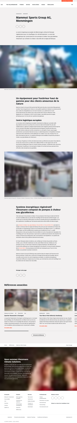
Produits (22, 4)
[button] (69, 345)
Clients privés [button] (50, 4)
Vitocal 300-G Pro (48, 225)
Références (11, 345)
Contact (43, 4)
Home (5, 345)
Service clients (35, 4)
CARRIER (17, 421)
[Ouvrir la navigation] (2, 5)
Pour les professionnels (11, 4)
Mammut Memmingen (21, 345)
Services (28, 4)
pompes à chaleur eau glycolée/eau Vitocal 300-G (30, 225)
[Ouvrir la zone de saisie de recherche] (69, 4)
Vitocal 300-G (22, 248)
